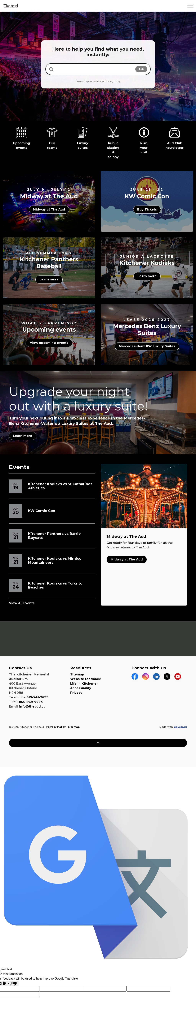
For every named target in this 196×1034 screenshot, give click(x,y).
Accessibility (80, 688)
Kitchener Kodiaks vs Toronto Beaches (55, 585)
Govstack (180, 726)
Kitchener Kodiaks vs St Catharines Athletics (60, 486)
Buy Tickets (147, 209)
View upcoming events (49, 343)
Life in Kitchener (84, 683)
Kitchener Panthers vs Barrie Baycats (54, 536)
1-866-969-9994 (29, 702)
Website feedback (85, 679)
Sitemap (77, 674)
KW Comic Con (41, 511)
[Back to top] (98, 742)
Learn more (49, 279)
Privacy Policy (113, 81)
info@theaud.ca (32, 706)
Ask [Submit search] (141, 69)
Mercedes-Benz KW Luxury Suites (147, 346)
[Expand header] (190, 5)
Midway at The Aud (49, 209)
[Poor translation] (13, 983)
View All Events (21, 603)
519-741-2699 (37, 697)
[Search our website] (94, 69)
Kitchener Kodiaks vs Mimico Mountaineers (54, 561)
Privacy (76, 693)
